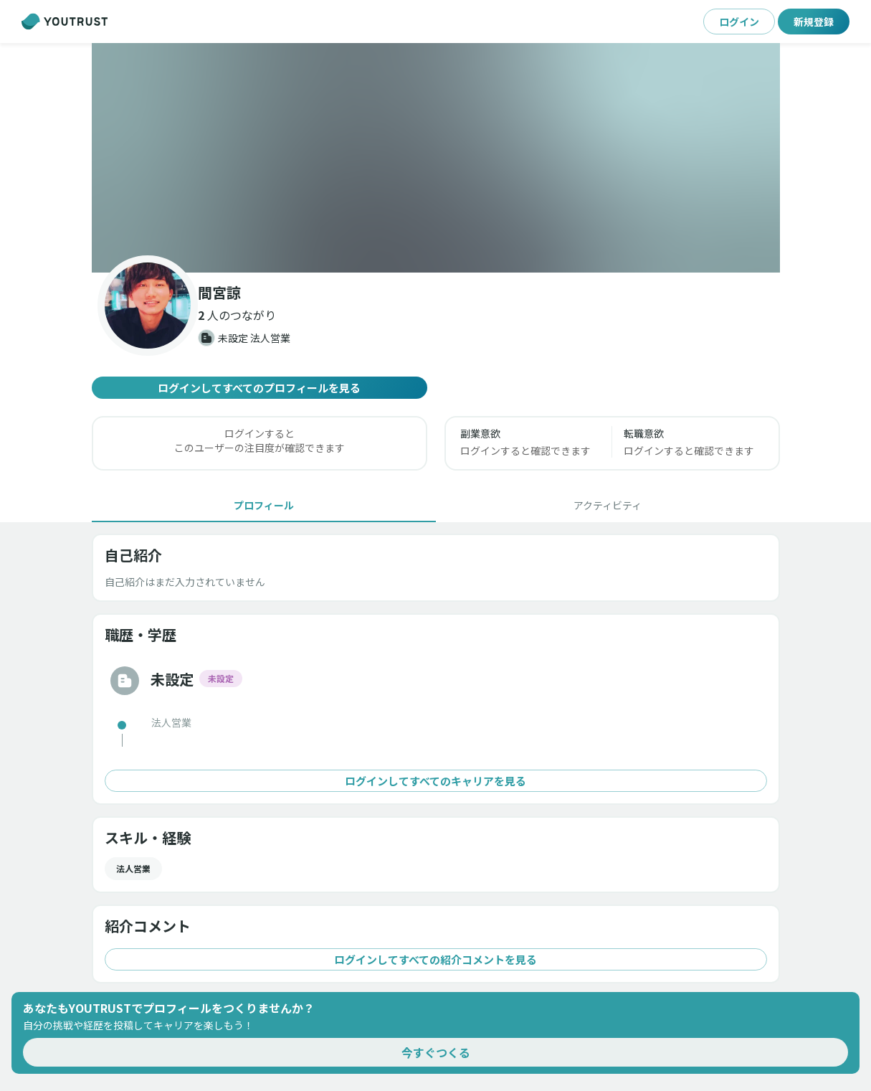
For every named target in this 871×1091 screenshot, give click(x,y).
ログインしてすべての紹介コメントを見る (435, 959)
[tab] (264, 505)
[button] (436, 158)
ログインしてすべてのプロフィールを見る (259, 388)
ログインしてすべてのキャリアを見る (435, 780)
